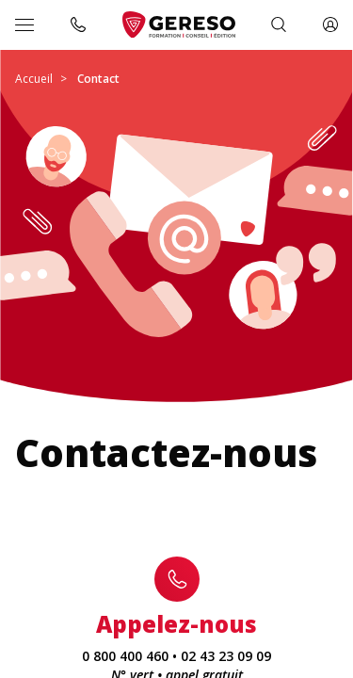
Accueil (34, 79)
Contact (98, 79)
